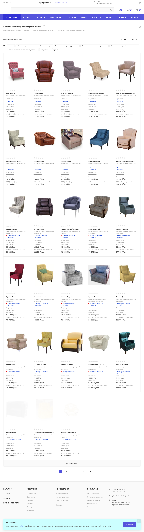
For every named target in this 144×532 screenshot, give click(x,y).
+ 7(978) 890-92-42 (45, 3)
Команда (30, 503)
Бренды (59, 505)
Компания (32, 489)
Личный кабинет (93, 493)
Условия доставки (62, 497)
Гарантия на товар (62, 500)
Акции (6, 493)
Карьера (30, 507)
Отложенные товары (95, 497)
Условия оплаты (62, 493)
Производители (11, 503)
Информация (62, 489)
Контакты (30, 510)
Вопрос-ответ (92, 503)
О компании (31, 493)
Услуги (6, 498)
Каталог (7, 489)
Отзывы (30, 500)
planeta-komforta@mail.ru (121, 496)
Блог (89, 507)
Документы (31, 497)
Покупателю (93, 489)
